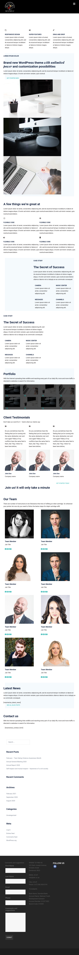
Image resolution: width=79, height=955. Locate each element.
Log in (8, 830)
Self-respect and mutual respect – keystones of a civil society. (27, 769)
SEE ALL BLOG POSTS (13, 705)
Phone (7, 898)
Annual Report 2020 (13, 765)
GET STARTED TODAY (62, 483)
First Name (9, 866)
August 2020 (10, 801)
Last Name (9, 876)
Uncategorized (11, 815)
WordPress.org (11, 840)
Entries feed (10, 833)
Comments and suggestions (11, 909)
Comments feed (11, 837)
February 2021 (11, 794)
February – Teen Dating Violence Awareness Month (23, 758)
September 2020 (12, 797)
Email (7, 887)
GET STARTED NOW (13, 78)
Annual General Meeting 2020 (16, 762)
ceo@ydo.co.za (34, 877)
